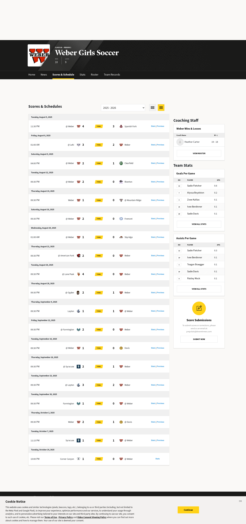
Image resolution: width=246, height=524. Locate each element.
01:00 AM (35, 144)
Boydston (195, 192)
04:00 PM (35, 163)
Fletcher (194, 185)
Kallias (193, 199)
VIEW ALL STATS (199, 224)
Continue (188, 509)
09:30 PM (35, 181)
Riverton (128, 181)
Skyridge (129, 237)
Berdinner (194, 206)
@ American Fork (66, 255)
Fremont (128, 218)
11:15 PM (35, 440)
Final (99, 126)
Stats (82, 74)
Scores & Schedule (63, 74)
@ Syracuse (68, 366)
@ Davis (128, 422)
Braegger (195, 264)
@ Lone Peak (68, 274)
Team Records (112, 74)
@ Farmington (67, 329)
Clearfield (129, 163)
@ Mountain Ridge (133, 200)
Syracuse (70, 440)
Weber (127, 144)
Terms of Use (50, 517)
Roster (94, 74)
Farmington (68, 403)
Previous (160, 126)
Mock (193, 278)
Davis (127, 348)
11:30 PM (35, 126)
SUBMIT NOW (199, 339)
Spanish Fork (130, 126)
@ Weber (70, 126)
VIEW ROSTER (199, 153)
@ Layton (69, 385)
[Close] (240, 501)
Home (31, 74)
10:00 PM (35, 459)
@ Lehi (71, 144)
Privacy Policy (66, 517)
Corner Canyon (67, 459)
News (44, 74)
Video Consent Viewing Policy (91, 517)
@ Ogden (69, 292)
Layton (71, 311)
